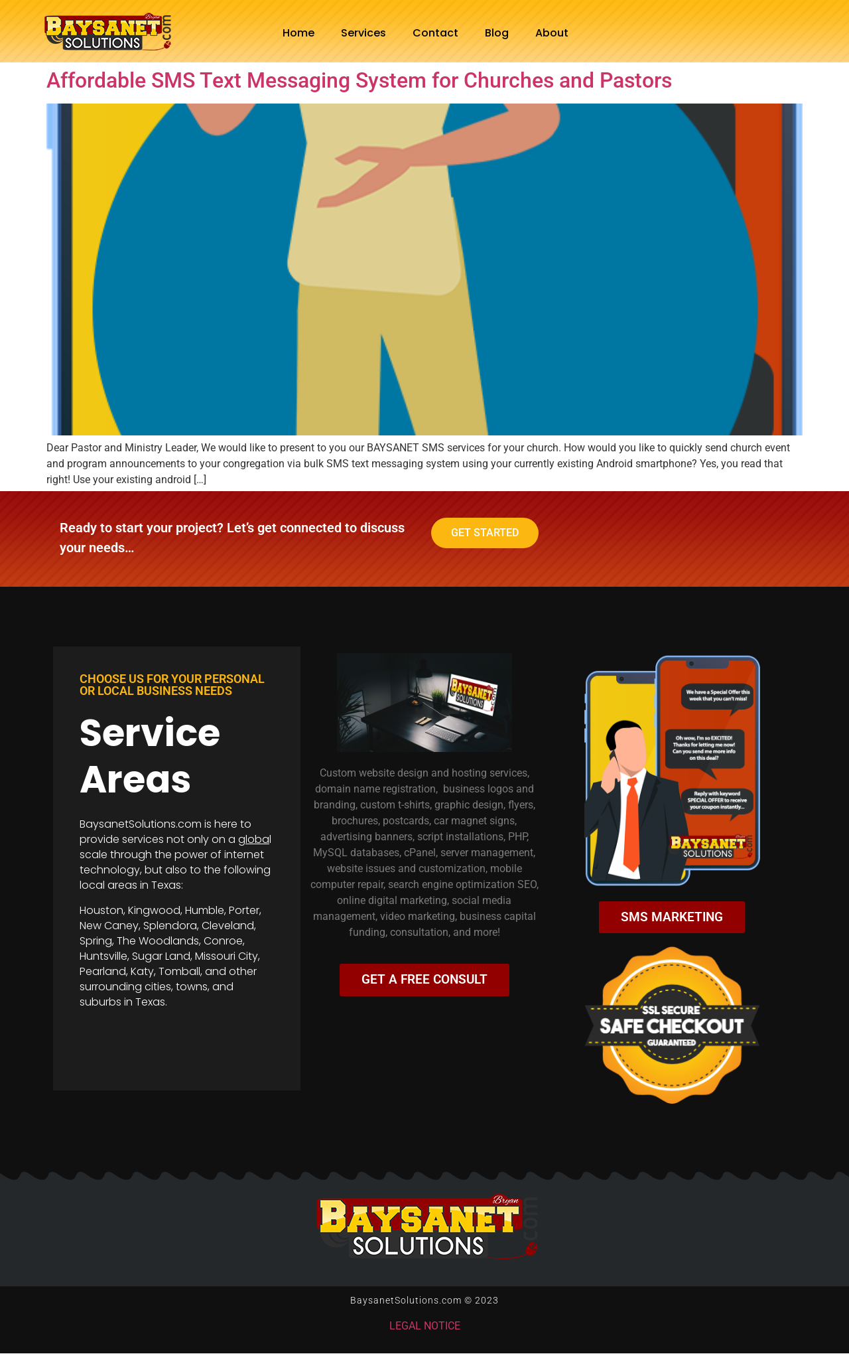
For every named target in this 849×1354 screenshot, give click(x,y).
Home (298, 32)
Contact (435, 32)
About (551, 32)
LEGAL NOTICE (424, 1326)
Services (363, 32)
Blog (497, 32)
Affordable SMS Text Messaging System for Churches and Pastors (359, 80)
